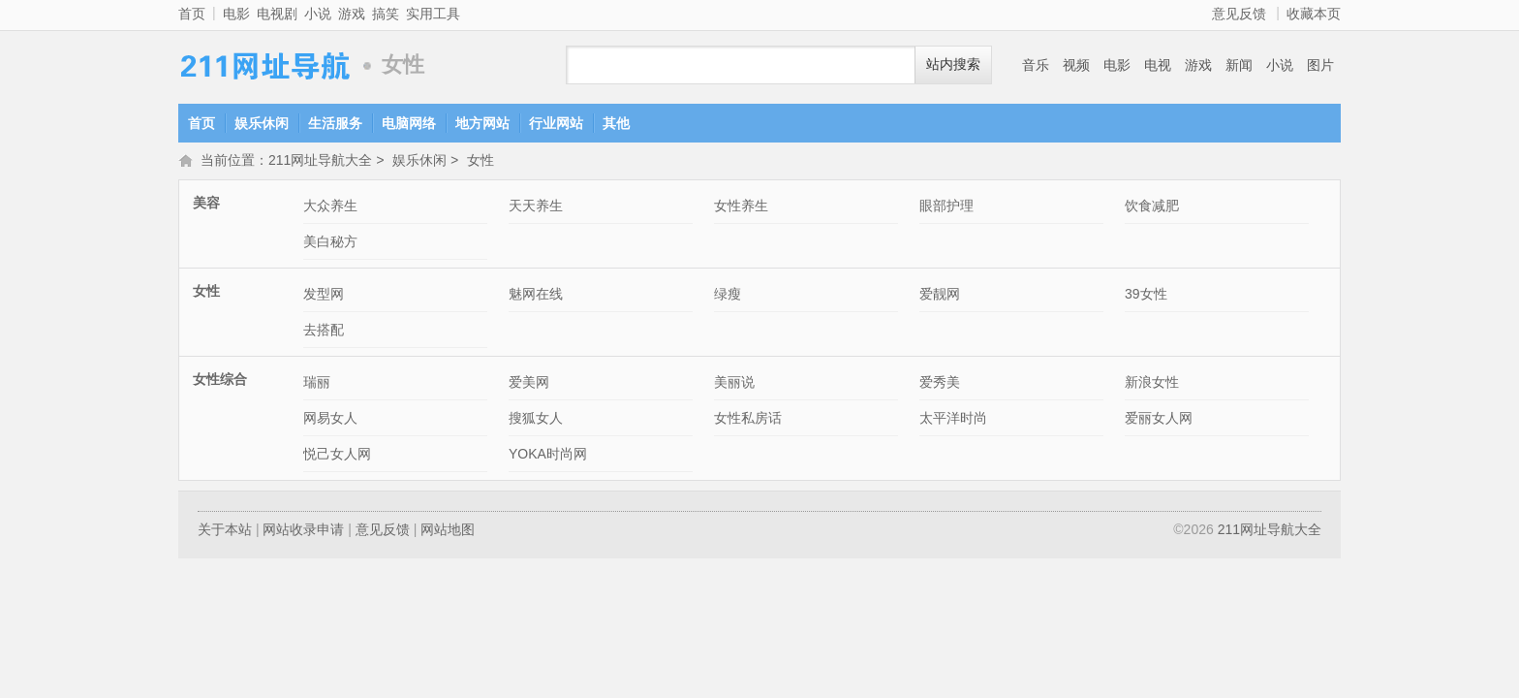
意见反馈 (1239, 13)
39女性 (1146, 295)
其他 (616, 123)
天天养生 (536, 207)
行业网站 (556, 123)
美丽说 (734, 384)
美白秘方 (330, 243)
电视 (1157, 65)
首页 (191, 13)
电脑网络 (409, 123)
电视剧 (277, 13)
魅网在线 (536, 295)
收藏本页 (1313, 13)
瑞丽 (316, 384)
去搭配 (323, 331)
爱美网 (529, 384)
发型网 (323, 295)
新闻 (1239, 65)
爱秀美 (939, 384)
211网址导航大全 (265, 65)
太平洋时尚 (953, 420)
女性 (480, 162)
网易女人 (330, 420)
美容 (206, 204)
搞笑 (385, 13)
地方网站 (482, 123)
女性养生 (741, 207)
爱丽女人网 (1159, 420)
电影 (236, 13)
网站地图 (447, 531)
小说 (317, 13)
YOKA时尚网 (548, 455)
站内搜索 (953, 64)
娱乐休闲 (261, 123)
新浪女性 (1152, 384)
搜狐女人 (536, 420)
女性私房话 (748, 420)
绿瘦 (727, 295)
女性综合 (220, 381)
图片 (1320, 65)
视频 (1076, 65)
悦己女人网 (337, 455)
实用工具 (433, 13)
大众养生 (330, 207)
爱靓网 (939, 295)
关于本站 (225, 531)
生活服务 (335, 123)
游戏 (351, 13)
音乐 (1035, 65)
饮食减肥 (1152, 207)
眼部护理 (946, 207)
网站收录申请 (303, 531)
